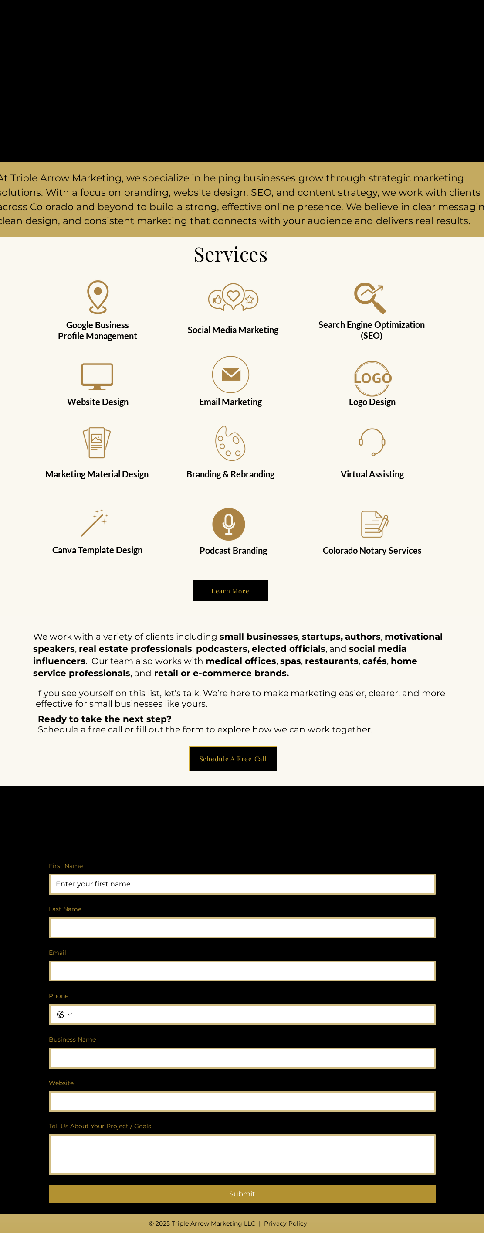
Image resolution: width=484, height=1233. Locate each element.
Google (79, 325)
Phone (58, 996)
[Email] (240, 971)
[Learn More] (230, 590)
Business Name (72, 1039)
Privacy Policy (285, 1223)
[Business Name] (240, 1058)
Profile (71, 335)
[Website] (240, 1101)
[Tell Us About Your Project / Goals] (242, 1154)
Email (57, 953)
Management (111, 335)
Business (112, 325)
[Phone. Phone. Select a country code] (64, 1014)
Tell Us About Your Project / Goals (100, 1126)
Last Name (65, 909)
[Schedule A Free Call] (233, 758)
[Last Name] (240, 928)
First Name (66, 866)
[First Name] (240, 884)
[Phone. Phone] (251, 1014)
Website (61, 1083)
